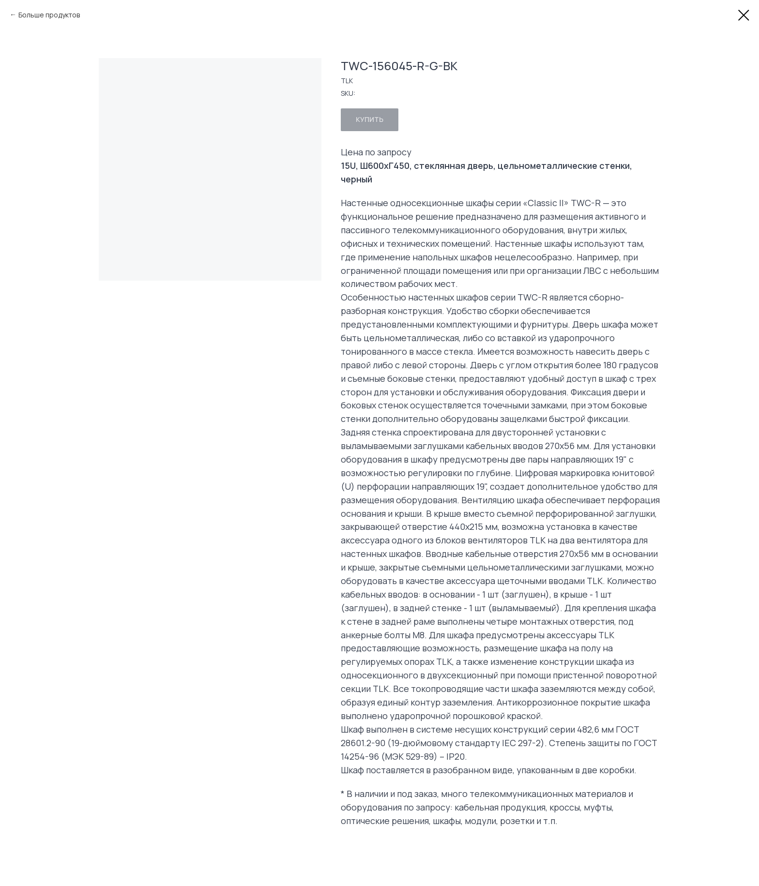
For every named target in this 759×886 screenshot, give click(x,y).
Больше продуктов (49, 14)
